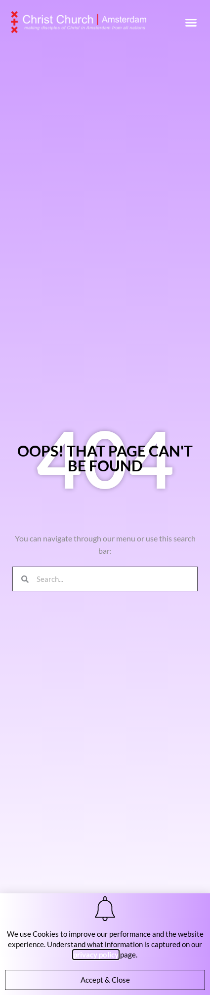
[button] (191, 22)
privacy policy (96, 954)
